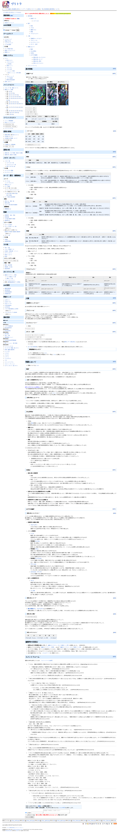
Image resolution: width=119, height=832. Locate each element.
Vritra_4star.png (90, 820)
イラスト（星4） (32, 108)
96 (19, 110)
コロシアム (9, 67)
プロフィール (34, 40)
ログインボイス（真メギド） (11, 365)
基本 (10, 193)
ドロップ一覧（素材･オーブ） (12, 87)
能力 (29, 23)
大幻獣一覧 (8, 140)
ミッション (9, 71)
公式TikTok (7, 307)
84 (21, 107)
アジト (6, 58)
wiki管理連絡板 (8, 292)
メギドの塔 (9, 69)
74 (9, 107)
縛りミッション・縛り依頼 (14, 72)
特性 (32, 25)
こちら (45, 353)
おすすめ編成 (34, 55)
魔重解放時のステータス (34, 144)
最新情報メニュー (9, 337)
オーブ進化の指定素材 (10, 197)
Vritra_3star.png (106, 820)
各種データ (33, 18)
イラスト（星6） (32, 110)
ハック (32, 533)
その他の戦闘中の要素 (10, 218)
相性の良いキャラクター (39, 57)
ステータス (36, 21)
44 (19, 98)
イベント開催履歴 (9, 120)
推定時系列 (7, 268)
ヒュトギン (7, 351)
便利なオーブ (8, 184)
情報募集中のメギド (35, 357)
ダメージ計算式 (8, 224)
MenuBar (7, 333)
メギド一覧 (7, 161)
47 (21, 98)
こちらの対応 (61, 807)
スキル (32, 27)
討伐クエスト (15, 134)
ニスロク (7, 353)
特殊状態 (7, 217)
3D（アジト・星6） (33, 114)
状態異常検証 (8, 241)
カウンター (13, 189)
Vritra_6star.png (75, 820)
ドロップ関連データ (9, 249)
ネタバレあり (31, 328)
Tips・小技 (7, 247)
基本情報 (30, 16)
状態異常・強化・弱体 (10, 215)
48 (7, 100)
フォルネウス (8, 358)
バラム (36, 549)
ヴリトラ (16, 3)
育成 (16, 193)
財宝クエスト (9, 60)
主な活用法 (33, 51)
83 (19, 107)
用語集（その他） (9, 266)
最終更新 (52, 9)
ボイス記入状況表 (32, 346)
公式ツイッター (8, 303)
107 (13, 112)
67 (15, 103)
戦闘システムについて (10, 50)
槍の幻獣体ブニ (32, 608)
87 (9, 110)
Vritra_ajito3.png (60, 820)
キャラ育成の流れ (9, 48)
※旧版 (10, 195)
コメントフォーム (32, 65)
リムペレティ (40, 608)
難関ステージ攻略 (9, 89)
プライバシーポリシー (19, 827)
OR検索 (13, 30)
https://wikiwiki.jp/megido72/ (63, 13)
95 (17, 110)
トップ (4, 9)
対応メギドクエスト (38, 63)
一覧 (42, 9)
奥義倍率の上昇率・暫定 (34, 447)
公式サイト (7, 300)
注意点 (32, 53)
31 (11, 96)
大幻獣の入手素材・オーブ (11, 138)
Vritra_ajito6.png (45, 820)
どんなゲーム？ (8, 39)
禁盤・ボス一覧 (10, 146)
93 (15, 110)
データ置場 (17, 282)
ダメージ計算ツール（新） (11, 226)
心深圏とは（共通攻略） (10, 144)
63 (9, 103)
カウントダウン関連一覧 (12, 260)
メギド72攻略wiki (9, 326)
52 (11, 102)
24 (15, 95)
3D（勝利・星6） (32, 112)
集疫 (32, 49)
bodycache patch (9, 830)
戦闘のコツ (7, 52)
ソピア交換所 (9, 78)
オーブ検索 (7, 186)
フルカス (7, 355)
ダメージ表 (7, 235)
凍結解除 (14, 9)
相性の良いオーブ (37, 59)
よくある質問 (8, 44)
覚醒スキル (33, 29)
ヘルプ (56, 9)
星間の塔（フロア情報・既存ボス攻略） (14, 153)
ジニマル (37, 541)
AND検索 (7, 30)
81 (17, 107)
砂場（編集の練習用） (10, 349)
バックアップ (23, 9)
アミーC (39, 571)
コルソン (54, 393)
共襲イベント (9, 65)
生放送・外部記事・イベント (11, 251)
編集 (10, 9)
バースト (17, 189)
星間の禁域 (7, 134)
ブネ (6, 360)
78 (15, 107)
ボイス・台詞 (34, 44)
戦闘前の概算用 (16, 231)
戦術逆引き (7, 220)
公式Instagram (8, 305)
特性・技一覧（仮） (11, 166)
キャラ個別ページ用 (11, 276)
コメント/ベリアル (9, 362)
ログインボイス (8, 252)
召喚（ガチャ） (8, 81)
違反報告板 (7, 290)
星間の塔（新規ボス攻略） (11, 154)
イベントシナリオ (9, 128)
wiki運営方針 (8, 293)
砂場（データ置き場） (70, 341)
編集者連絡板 (8, 288)
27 (9, 96)
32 (13, 96)
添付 (29, 9)
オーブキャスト (10, 182)
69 (19, 103)
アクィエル (33, 564)
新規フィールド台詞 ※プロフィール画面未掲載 (40, 339)
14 (9, 93)
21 (11, 95)
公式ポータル (8, 301)
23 (13, 95)
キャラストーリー (9, 172)
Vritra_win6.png (14, 820)
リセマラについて (9, 42)
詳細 (18, 18)
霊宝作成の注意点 (32, 616)
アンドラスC (38, 558)
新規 (39, 9)
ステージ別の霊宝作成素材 (11, 204)
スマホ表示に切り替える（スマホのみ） (12, 12)
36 (17, 96)
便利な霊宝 (7, 202)
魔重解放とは (8, 208)
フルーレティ (34, 524)
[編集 (11, 15)
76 (13, 107)
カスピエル (33, 571)
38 (11, 98)
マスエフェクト (34, 33)
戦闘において (31, 46)
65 (13, 103)
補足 (31, 344)
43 (17, 98)
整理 (13, 193)
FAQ (7, 193)
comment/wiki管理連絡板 (10, 340)
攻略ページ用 (9, 278)
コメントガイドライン (10, 280)
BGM (6, 256)
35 (15, 96)
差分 (18, 9)
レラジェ (7, 356)
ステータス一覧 (10, 162)
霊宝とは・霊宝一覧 (9, 201)
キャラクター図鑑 (9, 170)
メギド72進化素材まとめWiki (11, 308)
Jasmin (17, 830)
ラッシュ (8, 189)
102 (10, 112)
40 (15, 98)
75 (11, 107)
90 (13, 110)
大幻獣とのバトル (9, 136)
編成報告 (12, 282)
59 (13, 102)
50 (9, 102)
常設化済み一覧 (10, 124)
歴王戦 (9, 64)
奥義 (32, 31)
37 (9, 98)
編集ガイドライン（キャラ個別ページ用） (58, 645)
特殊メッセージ (8, 254)
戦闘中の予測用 (8, 231)
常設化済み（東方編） (11, 126)
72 (21, 103)
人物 (29, 36)
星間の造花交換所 (10, 79)
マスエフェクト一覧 (11, 164)
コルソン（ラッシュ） (10, 363)
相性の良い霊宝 (37, 61)
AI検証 (6, 239)
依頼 (14, 71)
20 (9, 95)
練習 (9, 282)
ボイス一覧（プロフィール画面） (36, 335)
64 (11, 103)
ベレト (32, 580)
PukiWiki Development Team (18, 829)
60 (15, 102)
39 (13, 98)
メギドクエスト (10, 62)
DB (7, 195)
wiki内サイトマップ (9, 22)
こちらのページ (46, 653)
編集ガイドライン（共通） (11, 275)
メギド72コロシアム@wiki (11, 312)
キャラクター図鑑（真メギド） (12, 348)
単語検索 (46, 9)
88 (11, 110)
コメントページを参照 (46, 660)
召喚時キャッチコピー (36, 38)
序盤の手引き (8, 41)
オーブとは (7, 181)
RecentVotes (8, 330)
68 (17, 103)
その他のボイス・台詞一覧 (34, 337)
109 (10, 114)
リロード (33, 9)
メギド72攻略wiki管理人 (11, 827)
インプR (33, 590)
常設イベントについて (10, 122)
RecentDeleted (8, 327)
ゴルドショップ (10, 76)
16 (11, 93)
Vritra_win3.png (29, 820)
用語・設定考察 (8, 265)
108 (16, 112)
